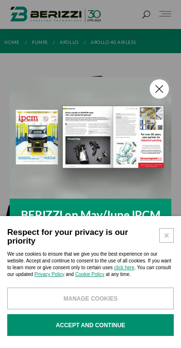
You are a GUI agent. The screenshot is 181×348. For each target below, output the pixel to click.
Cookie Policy (90, 274)
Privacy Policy (49, 274)
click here (124, 267)
